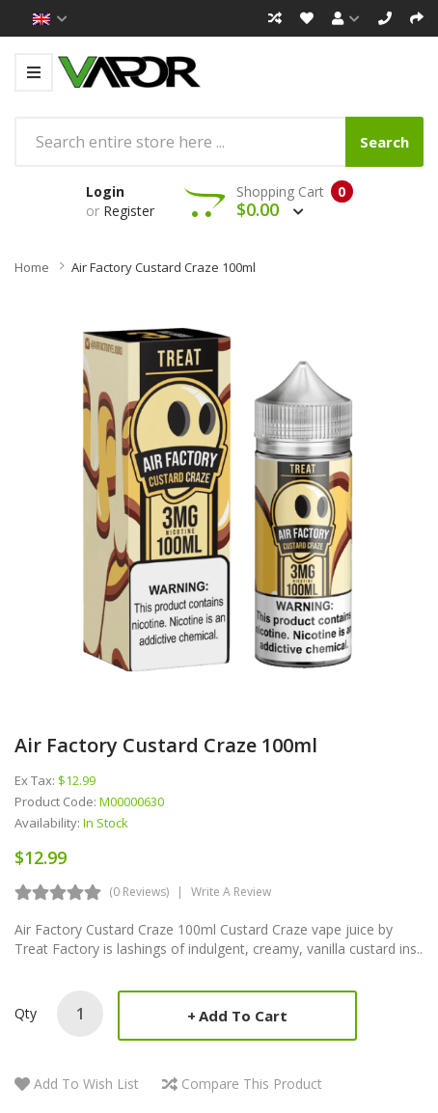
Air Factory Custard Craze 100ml (163, 267)
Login (105, 191)
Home (31, 267)
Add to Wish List (86, 1083)
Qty (25, 1013)
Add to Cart (243, 1015)
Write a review (231, 891)
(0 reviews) (139, 891)
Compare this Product (251, 1083)
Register (128, 211)
